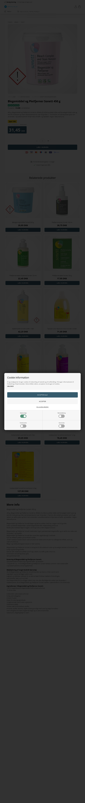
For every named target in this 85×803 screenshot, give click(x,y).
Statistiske (62, 425)
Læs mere (10, 386)
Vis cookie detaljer (42, 407)
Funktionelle (23, 425)
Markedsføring (61, 415)
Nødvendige (23, 415)
